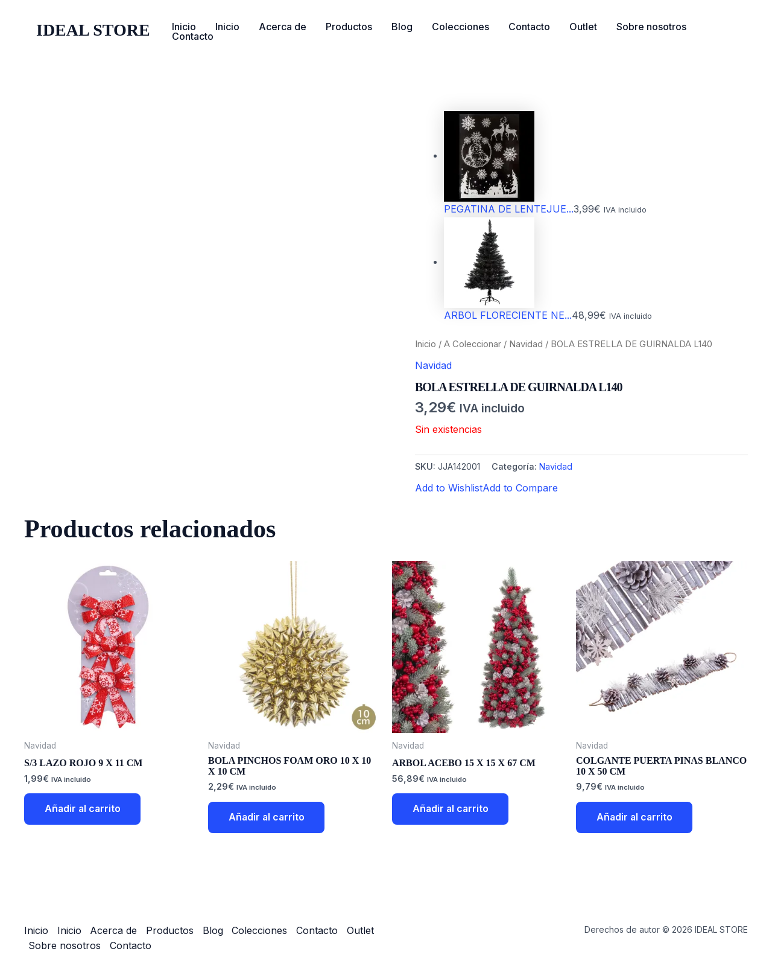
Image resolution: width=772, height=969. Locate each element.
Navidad (526, 344)
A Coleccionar (472, 344)
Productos (349, 26)
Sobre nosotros (651, 26)
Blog (402, 26)
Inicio (184, 26)
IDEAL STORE (93, 30)
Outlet (583, 26)
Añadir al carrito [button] (83, 810)
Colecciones (460, 26)
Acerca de (282, 26)
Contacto (529, 26)
